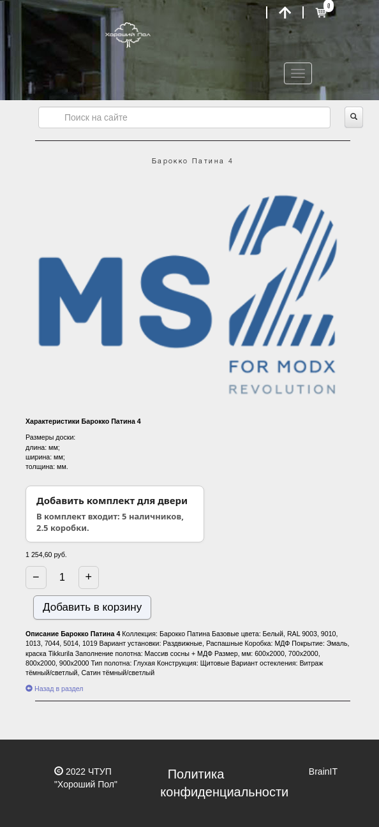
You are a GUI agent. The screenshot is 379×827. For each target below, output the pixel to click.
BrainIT (323, 771)
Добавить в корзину (92, 607)
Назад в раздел (54, 688)
